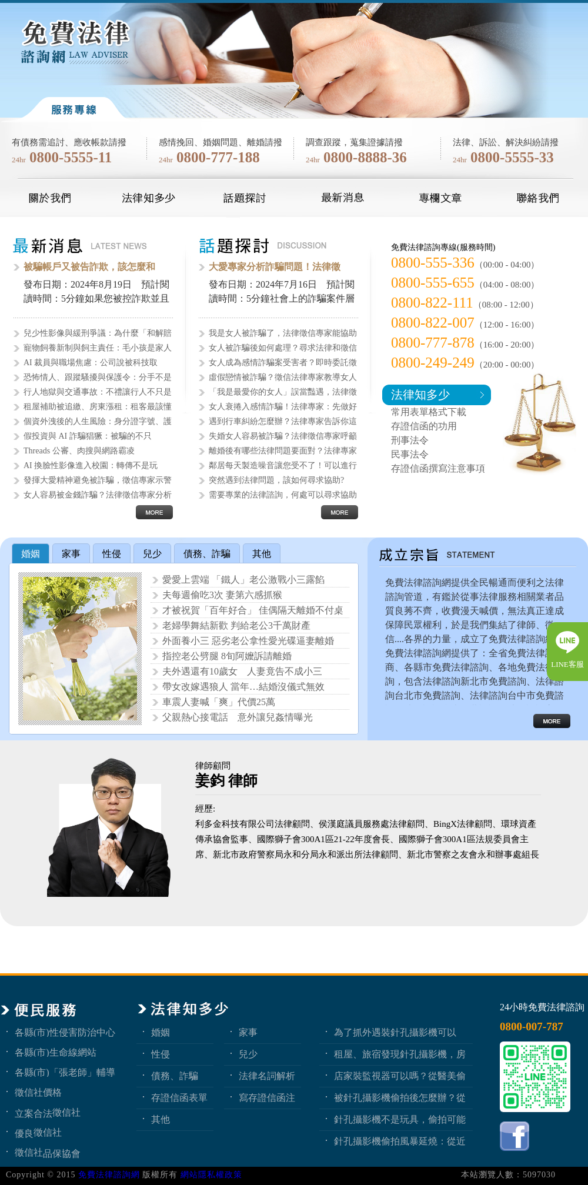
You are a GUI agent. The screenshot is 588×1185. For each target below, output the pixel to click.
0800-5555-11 (70, 157)
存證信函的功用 (424, 426)
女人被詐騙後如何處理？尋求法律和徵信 (283, 347)
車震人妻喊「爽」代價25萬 (218, 702)
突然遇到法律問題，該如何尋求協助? (276, 480)
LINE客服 (567, 664)
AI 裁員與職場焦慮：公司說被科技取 (91, 362)
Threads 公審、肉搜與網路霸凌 (79, 450)
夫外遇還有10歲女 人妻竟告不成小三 (242, 671)
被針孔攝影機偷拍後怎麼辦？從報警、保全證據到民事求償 (400, 1097)
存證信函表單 (179, 1097)
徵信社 (66, 1112)
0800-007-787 (531, 1026)
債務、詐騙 (174, 1075)
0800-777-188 (218, 157)
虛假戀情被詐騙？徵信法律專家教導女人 (283, 377)
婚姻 (160, 1032)
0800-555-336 (433, 263)
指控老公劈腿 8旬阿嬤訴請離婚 (227, 656)
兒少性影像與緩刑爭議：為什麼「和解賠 (98, 333)
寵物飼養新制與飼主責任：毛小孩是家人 (98, 347)
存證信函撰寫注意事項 (438, 468)
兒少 (248, 1054)
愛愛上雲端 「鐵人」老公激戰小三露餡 (243, 580)
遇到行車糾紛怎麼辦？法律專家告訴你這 (283, 421)
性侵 (160, 1054)
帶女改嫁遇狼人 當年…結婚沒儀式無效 (243, 687)
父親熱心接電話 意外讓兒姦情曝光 (237, 717)
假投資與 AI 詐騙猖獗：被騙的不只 (88, 436)
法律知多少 (420, 394)
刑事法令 (410, 440)
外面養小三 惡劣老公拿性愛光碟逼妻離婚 (248, 641)
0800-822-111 (432, 303)
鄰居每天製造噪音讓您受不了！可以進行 (283, 465)
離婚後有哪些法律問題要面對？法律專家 (283, 450)
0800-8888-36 (365, 157)
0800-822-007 (433, 323)
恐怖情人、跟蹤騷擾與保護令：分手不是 (98, 377)
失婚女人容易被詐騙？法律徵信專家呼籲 (283, 436)
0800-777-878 (433, 343)
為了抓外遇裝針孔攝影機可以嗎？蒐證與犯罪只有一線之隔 (395, 1032)
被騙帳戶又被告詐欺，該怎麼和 (89, 267)
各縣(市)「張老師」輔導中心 (65, 1072)
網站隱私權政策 (211, 1174)
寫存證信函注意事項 (267, 1097)
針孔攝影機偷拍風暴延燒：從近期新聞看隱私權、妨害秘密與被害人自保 (400, 1141)
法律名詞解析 (267, 1075)
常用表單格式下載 (428, 412)
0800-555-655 (433, 283)
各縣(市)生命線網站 (55, 1052)
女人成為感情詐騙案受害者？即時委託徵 (283, 362)
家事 (248, 1032)
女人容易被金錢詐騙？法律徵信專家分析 (98, 494)
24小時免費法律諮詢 (542, 1007)
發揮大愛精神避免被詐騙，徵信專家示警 (98, 480)
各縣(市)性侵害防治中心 (65, 1032)
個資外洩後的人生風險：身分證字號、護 (98, 421)
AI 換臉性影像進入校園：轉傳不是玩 (91, 465)
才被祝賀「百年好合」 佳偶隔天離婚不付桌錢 (252, 611)
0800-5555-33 (512, 157)
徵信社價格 (38, 1092)
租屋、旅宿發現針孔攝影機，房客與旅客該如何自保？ (400, 1054)
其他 (160, 1119)
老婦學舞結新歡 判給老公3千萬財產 (236, 625)
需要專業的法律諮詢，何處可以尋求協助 (283, 494)
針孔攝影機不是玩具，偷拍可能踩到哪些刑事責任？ (400, 1119)
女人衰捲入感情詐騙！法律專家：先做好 (283, 406)
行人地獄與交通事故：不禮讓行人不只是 (98, 392)
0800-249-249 (433, 362)
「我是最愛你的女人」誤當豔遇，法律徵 (283, 392)
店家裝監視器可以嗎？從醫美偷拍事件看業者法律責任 (400, 1075)
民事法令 (410, 454)
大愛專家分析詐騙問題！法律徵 (274, 267)
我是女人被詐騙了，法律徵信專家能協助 (283, 333)
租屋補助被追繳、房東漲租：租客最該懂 (98, 406)
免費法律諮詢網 (109, 1174)
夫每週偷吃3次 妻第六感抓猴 (222, 595)
